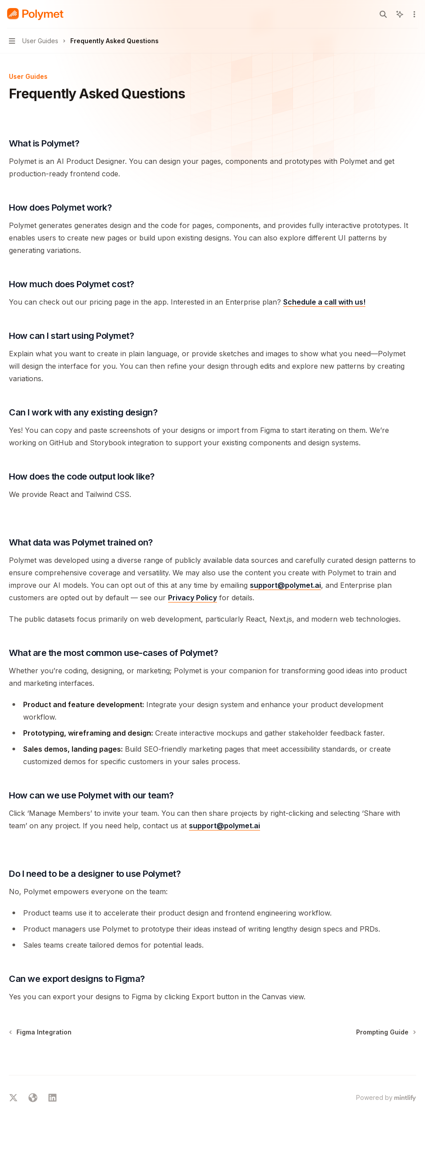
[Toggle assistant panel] (400, 14)
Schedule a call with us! (324, 301)
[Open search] (383, 14)
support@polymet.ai (285, 585)
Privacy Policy (192, 597)
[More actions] (413, 14)
